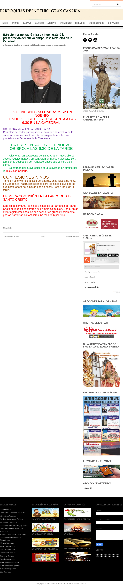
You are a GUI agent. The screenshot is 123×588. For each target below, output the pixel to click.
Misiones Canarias (7, 556)
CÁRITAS (27, 23)
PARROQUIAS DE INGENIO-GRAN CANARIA (40, 10)
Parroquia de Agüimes (8, 522)
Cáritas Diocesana (7, 543)
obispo (48, 45)
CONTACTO (113, 23)
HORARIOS (80, 23)
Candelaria (18, 45)
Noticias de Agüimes (8, 569)
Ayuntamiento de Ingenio (9, 562)
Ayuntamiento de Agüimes (10, 566)
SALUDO (15, 23)
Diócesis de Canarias (8, 516)
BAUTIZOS (39, 23)
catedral (26, 45)
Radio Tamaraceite (7, 546)
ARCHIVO (51, 23)
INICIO (5, 23)
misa (43, 45)
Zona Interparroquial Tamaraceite (13, 534)
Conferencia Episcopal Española (12, 513)
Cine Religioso (5, 572)
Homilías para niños (7, 559)
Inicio (43, 237)
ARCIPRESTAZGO (96, 23)
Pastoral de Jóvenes (7, 550)
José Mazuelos (35, 45)
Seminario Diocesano (8, 553)
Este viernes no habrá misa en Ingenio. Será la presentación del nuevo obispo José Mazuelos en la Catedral (37, 38)
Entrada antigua (72, 237)
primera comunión (59, 45)
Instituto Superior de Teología (11, 519)
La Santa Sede (5, 510)
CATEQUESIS (65, 23)
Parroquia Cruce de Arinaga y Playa (13, 525)
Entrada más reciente (12, 237)
